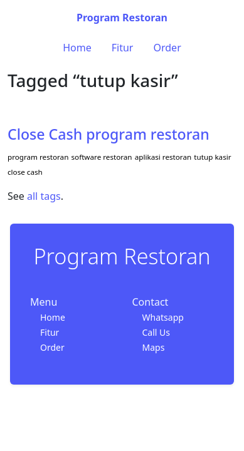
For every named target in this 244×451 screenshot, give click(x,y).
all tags (44, 196)
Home (77, 47)
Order (167, 47)
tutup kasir (212, 157)
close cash (25, 172)
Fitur (123, 47)
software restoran (102, 157)
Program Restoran (122, 17)
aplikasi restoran (163, 157)
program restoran (38, 157)
